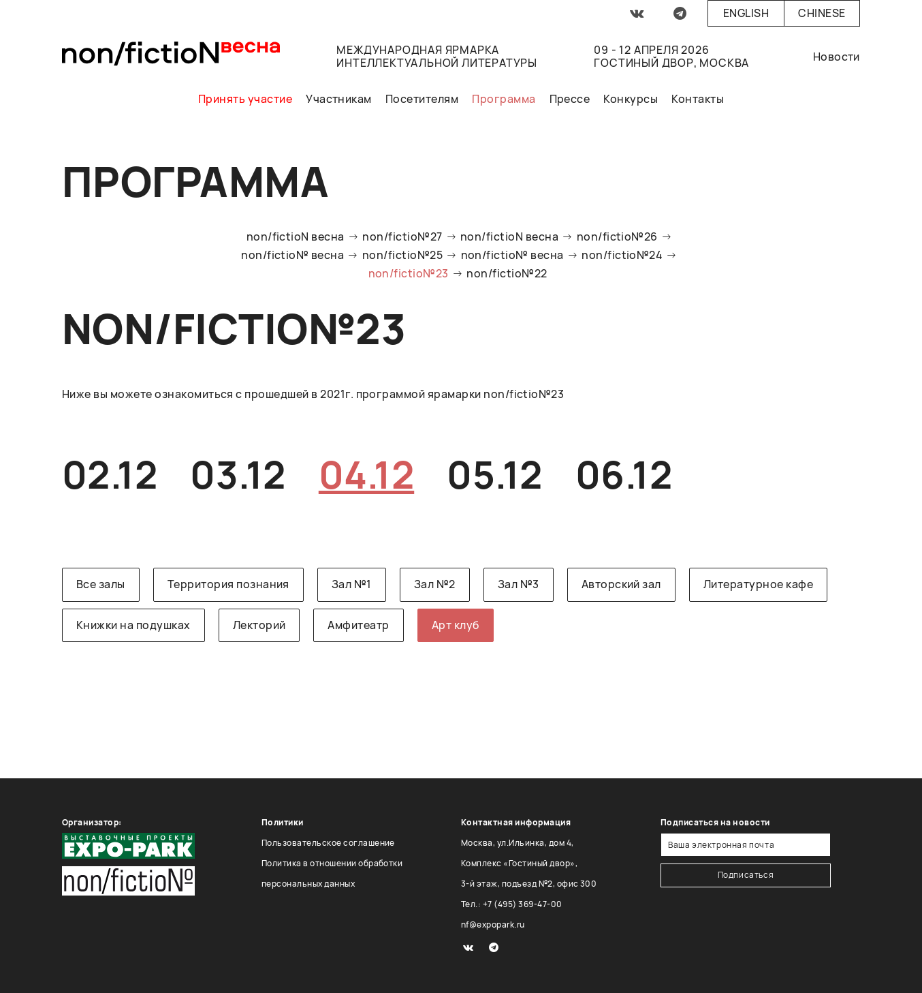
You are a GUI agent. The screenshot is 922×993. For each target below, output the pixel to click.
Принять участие (245, 98)
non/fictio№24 (622, 254)
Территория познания (228, 584)
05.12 (494, 474)
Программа (503, 98)
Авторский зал (621, 584)
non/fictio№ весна (292, 254)
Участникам (339, 98)
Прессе (570, 98)
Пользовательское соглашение (328, 843)
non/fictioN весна (296, 236)
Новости (836, 56)
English (746, 12)
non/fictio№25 (402, 254)
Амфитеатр (358, 624)
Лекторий (259, 624)
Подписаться (746, 875)
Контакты (697, 98)
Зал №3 (518, 584)
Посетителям (421, 98)
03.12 (237, 474)
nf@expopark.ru (493, 924)
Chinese (821, 12)
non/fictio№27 (402, 236)
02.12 (109, 474)
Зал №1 (352, 584)
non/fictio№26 (617, 236)
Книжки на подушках (133, 624)
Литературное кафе (758, 584)
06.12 (623, 474)
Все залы (100, 584)
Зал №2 (435, 584)
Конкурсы (630, 98)
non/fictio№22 (506, 273)
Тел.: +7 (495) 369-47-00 (511, 904)
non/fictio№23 (408, 273)
